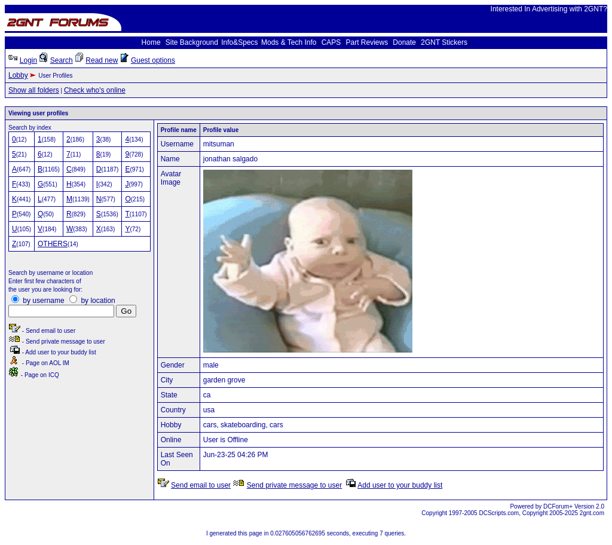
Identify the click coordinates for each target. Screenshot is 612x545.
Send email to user (201, 485)
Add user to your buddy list (399, 485)
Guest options (153, 60)
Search (61, 60)
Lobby (18, 75)
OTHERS (53, 244)
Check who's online (95, 90)
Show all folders (33, 90)
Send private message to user (294, 485)
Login (28, 60)
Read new (101, 60)
